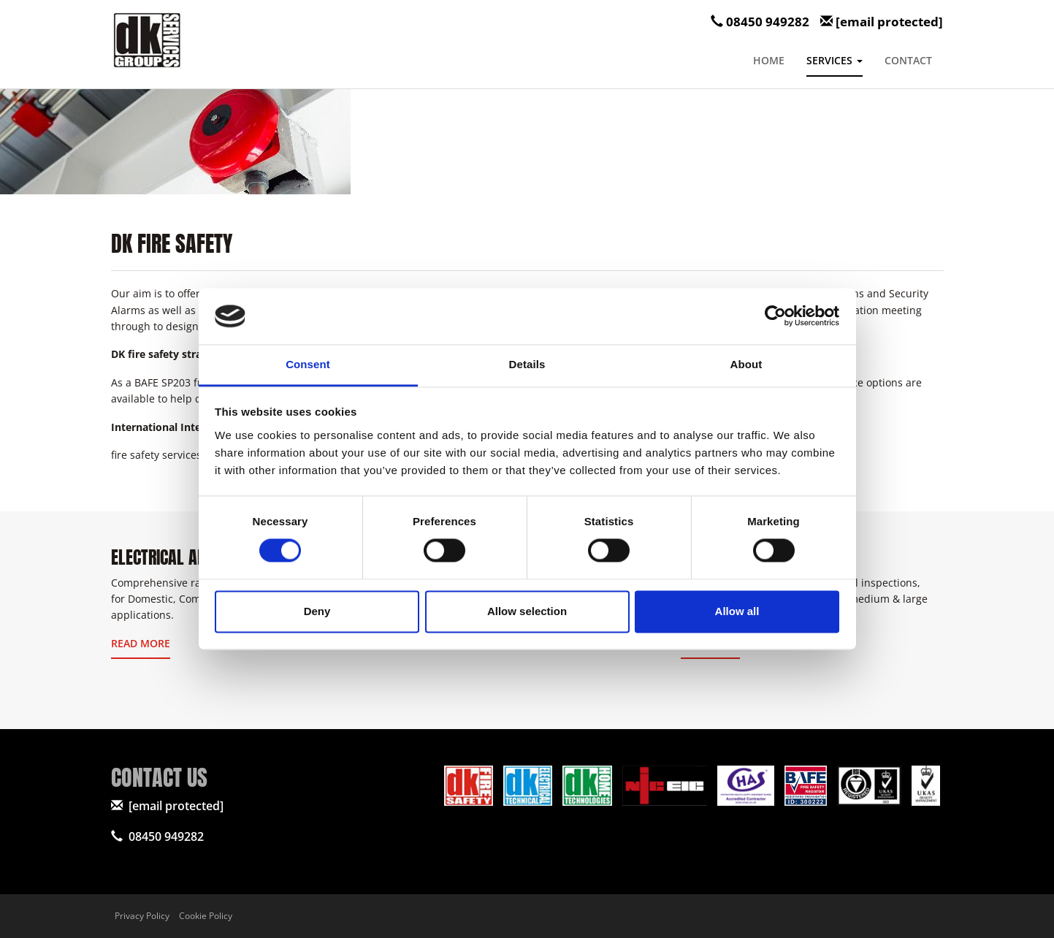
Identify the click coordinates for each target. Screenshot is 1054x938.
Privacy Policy (142, 916)
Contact (908, 60)
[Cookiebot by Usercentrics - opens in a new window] (775, 316)
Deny (317, 611)
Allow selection (527, 611)
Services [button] (834, 60)
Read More (140, 643)
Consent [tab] (308, 364)
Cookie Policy (205, 916)
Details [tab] (527, 364)
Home (768, 60)
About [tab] (746, 364)
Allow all (737, 611)
